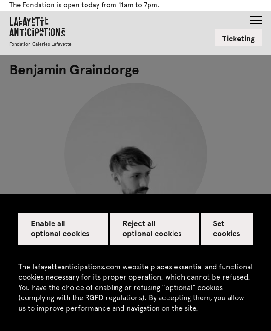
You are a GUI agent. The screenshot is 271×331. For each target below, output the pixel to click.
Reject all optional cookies (152, 228)
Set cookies (226, 228)
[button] (256, 17)
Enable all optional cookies (60, 228)
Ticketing (238, 38)
